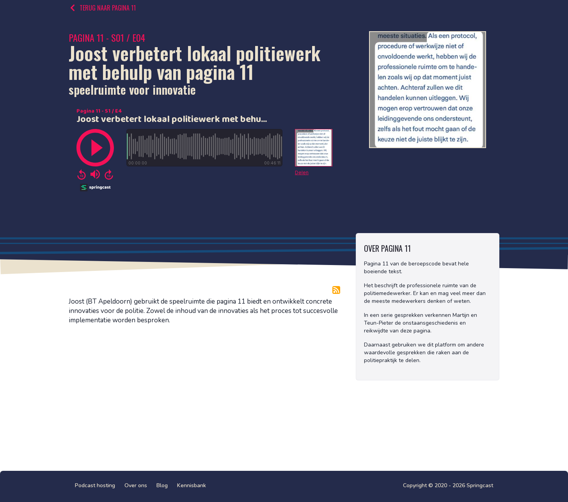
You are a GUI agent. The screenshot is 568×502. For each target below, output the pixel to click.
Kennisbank (191, 485)
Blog (162, 485)
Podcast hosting (95, 485)
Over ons (135, 485)
